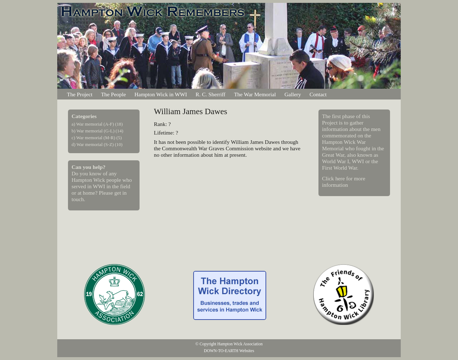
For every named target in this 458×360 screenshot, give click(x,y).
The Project (79, 94)
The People (113, 94)
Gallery (292, 94)
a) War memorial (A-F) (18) (97, 124)
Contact (318, 94)
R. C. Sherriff (210, 94)
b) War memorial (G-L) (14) (97, 130)
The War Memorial (255, 94)
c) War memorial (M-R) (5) (97, 137)
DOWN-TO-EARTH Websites (229, 351)
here (340, 178)
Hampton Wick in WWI (161, 94)
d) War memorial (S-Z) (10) (97, 144)
